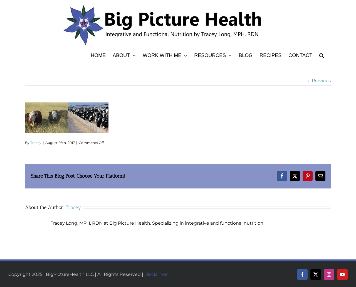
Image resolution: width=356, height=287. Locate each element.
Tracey (35, 143)
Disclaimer (156, 274)
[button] (321, 54)
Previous (321, 80)
